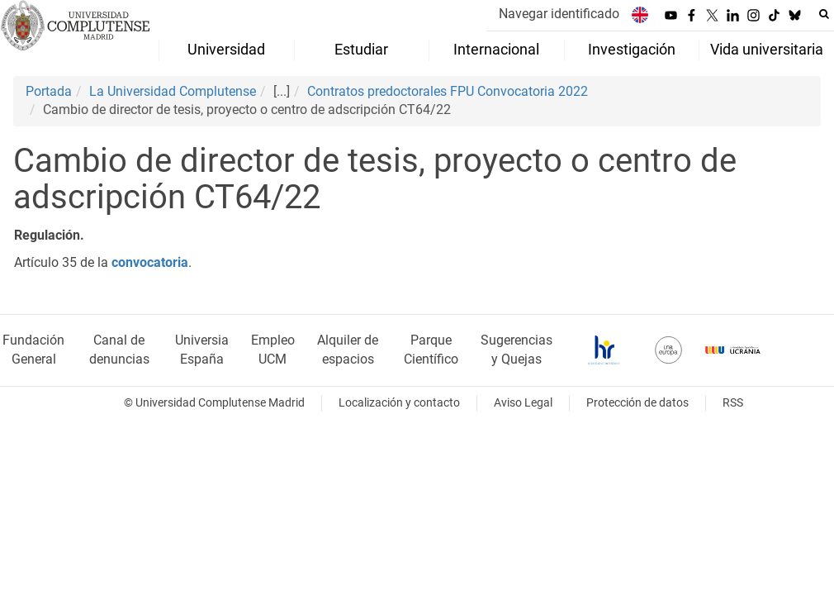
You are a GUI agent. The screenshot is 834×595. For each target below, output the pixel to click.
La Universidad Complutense (172, 91)
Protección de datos (637, 403)
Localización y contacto (399, 403)
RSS (733, 403)
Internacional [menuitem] (496, 49)
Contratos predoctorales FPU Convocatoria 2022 (447, 91)
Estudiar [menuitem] (361, 49)
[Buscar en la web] (824, 14)
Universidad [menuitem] (226, 49)
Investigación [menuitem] (631, 49)
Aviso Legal (523, 403)
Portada (49, 91)
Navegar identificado (559, 13)
